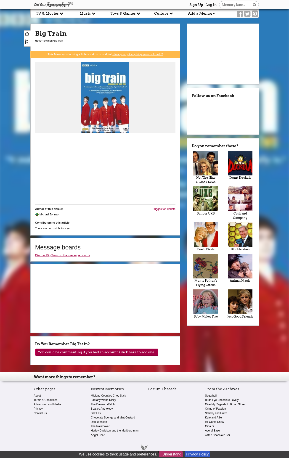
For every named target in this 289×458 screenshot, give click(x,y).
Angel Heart (98, 435)
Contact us (40, 413)
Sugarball (211, 395)
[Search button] (254, 4)
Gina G (209, 426)
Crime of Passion (215, 408)
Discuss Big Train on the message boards (62, 255)
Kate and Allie (213, 417)
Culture (163, 13)
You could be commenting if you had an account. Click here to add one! (97, 352)
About (37, 395)
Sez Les (96, 413)
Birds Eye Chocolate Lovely (222, 400)
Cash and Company (240, 203)
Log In (211, 5)
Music (87, 13)
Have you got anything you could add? (137, 54)
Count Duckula (240, 165)
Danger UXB (206, 200)
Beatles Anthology (102, 408)
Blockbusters (240, 236)
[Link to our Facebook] (240, 14)
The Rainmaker (100, 426)
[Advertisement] (105, 169)
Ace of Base (212, 430)
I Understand (170, 454)
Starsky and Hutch (216, 413)
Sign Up (196, 5)
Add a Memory (201, 13)
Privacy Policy (197, 454)
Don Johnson (99, 422)
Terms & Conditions (46, 400)
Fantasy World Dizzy (103, 400)
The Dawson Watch (103, 404)
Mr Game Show (214, 422)
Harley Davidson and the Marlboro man (115, 430)
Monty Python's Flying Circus (206, 270)
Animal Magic (240, 268)
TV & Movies (49, 13)
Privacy (38, 408)
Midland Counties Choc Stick (108, 395)
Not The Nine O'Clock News (206, 167)
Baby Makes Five (206, 303)
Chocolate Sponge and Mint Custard (113, 417)
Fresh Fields (206, 236)
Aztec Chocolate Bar (217, 435)
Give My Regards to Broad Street (225, 404)
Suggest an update (163, 209)
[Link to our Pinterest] (255, 14)
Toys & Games (125, 13)
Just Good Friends (240, 303)
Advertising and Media (47, 404)
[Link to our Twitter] (247, 14)
